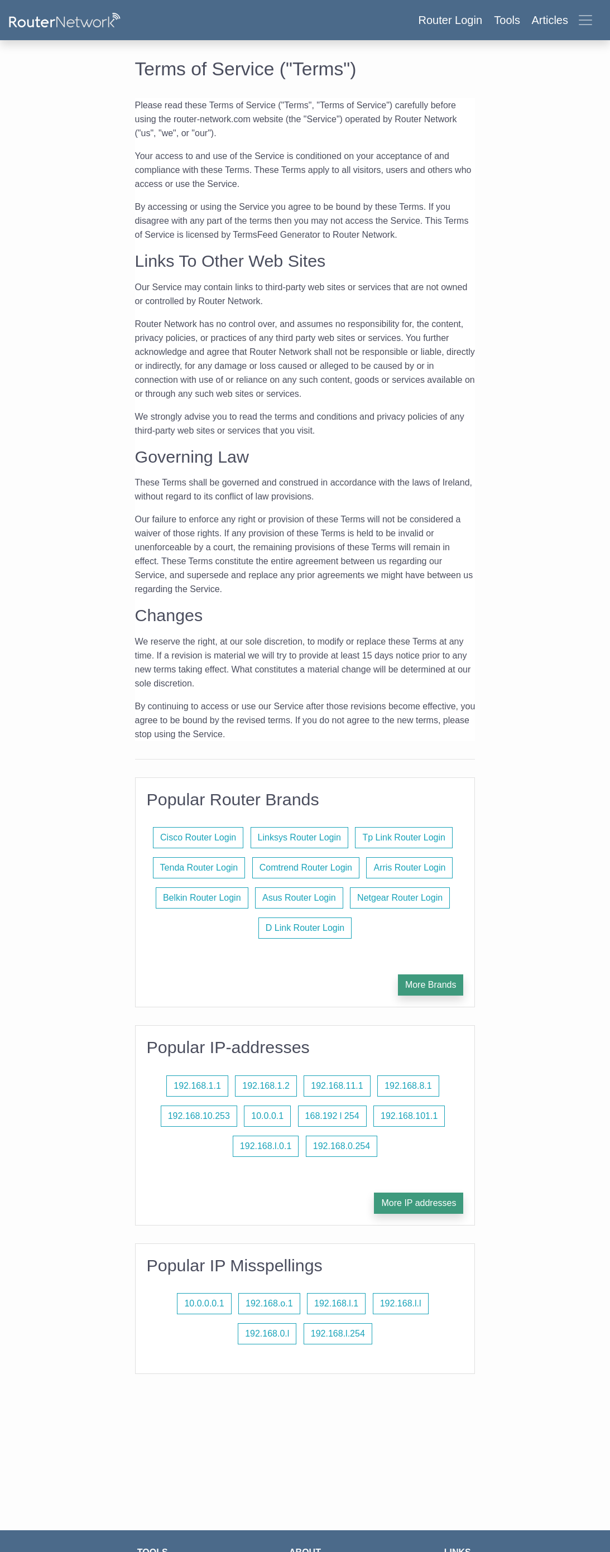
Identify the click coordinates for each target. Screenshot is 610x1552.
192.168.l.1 (336, 1303)
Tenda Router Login (199, 867)
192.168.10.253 (199, 1116)
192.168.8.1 (408, 1085)
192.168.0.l (267, 1333)
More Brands (431, 984)
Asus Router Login (299, 897)
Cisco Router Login (198, 837)
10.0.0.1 (267, 1116)
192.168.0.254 (341, 1146)
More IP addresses (418, 1203)
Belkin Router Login (202, 897)
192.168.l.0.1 (266, 1146)
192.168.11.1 (337, 1085)
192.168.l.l (400, 1303)
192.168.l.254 (338, 1333)
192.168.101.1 (409, 1116)
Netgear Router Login (400, 897)
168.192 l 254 (332, 1116)
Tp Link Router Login (403, 837)
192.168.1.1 (197, 1085)
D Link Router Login (305, 928)
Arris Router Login (409, 867)
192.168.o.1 (269, 1303)
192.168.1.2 (266, 1085)
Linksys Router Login (299, 837)
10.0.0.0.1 (204, 1303)
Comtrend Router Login (306, 867)
